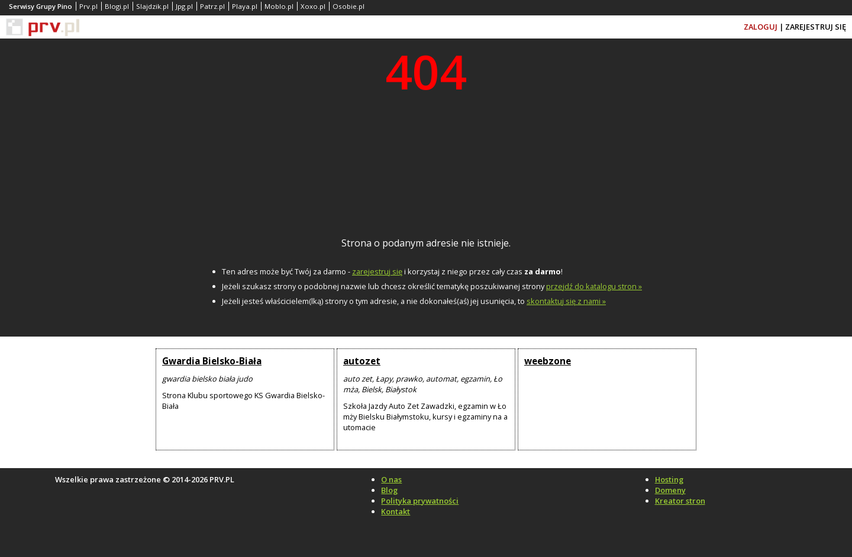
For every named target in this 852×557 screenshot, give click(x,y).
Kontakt (395, 511)
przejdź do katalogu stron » (594, 286)
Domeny (670, 490)
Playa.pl (244, 6)
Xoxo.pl (313, 6)
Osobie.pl (348, 6)
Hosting (669, 479)
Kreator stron (680, 500)
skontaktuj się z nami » (566, 301)
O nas (391, 479)
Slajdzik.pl (152, 6)
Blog (389, 490)
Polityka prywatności (420, 500)
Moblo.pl (278, 6)
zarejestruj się (377, 271)
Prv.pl (88, 6)
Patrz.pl (212, 6)
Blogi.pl (117, 6)
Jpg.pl (184, 6)
